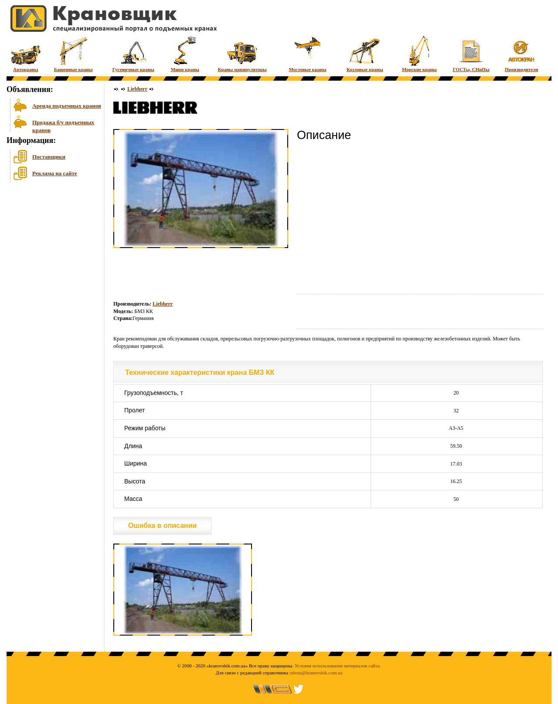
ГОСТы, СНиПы (471, 53)
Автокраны (25, 53)
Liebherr (137, 89)
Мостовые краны (308, 53)
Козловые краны (365, 53)
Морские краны (419, 53)
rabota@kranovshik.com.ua (315, 672)
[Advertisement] (50, 252)
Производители (521, 53)
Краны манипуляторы (242, 53)
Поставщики (48, 156)
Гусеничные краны (133, 53)
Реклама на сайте (54, 173)
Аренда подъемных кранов (66, 105)
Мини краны (185, 53)
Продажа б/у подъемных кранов (63, 125)
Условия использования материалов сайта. (338, 665)
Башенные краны (73, 53)
